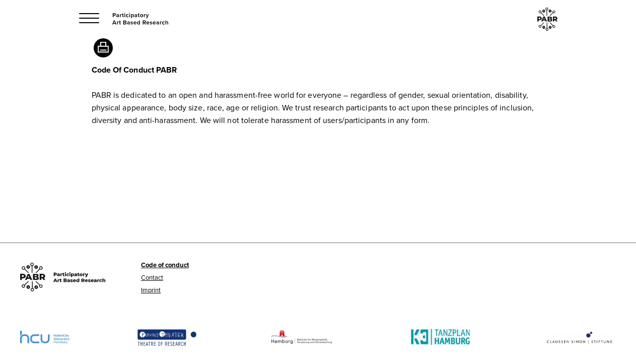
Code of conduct (165, 265)
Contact (152, 277)
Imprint (151, 289)
